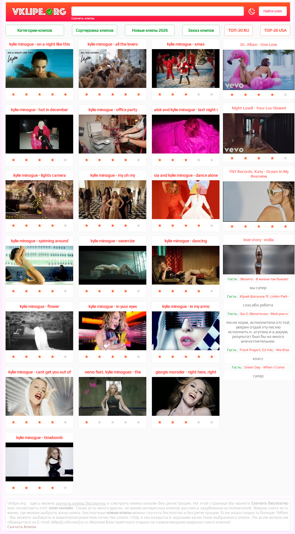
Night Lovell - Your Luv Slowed (259, 108)
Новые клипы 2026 (150, 30)
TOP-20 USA (275, 30)
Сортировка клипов (94, 30)
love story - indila (259, 239)
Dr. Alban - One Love (258, 44)
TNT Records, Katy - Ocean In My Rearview (259, 173)
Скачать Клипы (21, 526)
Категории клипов (34, 30)
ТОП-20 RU (238, 30)
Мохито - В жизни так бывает (264, 279)
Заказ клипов (201, 30)
